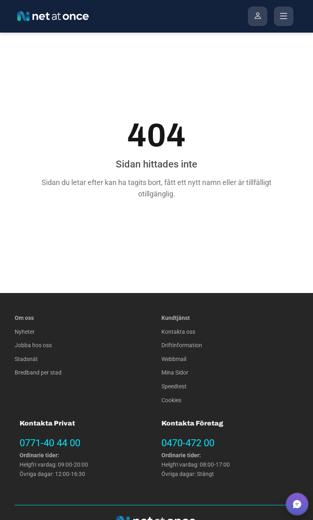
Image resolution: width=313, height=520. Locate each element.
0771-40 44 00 (50, 443)
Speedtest (174, 386)
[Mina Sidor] (257, 16)
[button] (297, 504)
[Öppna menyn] (283, 16)
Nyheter (25, 331)
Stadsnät (26, 359)
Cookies (171, 400)
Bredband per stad (38, 372)
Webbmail (173, 359)
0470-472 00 (187, 443)
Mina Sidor (174, 372)
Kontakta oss (178, 331)
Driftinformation (181, 345)
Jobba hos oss (33, 345)
